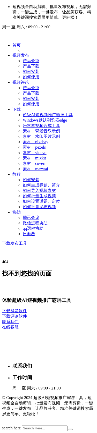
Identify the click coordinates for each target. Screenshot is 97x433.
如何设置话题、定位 (41, 201)
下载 (16, 109)
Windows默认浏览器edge (45, 120)
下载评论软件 (14, 316)
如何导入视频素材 (39, 190)
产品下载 (31, 66)
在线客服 (10, 327)
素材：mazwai (35, 169)
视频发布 (20, 55)
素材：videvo (35, 152)
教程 (16, 174)
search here (11, 428)
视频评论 (20, 82)
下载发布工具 (14, 243)
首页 (16, 45)
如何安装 (31, 71)
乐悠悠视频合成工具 (41, 125)
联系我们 (10, 321)
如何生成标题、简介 (41, 185)
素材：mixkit (34, 158)
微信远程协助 (35, 223)
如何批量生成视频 (39, 196)
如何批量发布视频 (39, 207)
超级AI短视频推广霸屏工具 (48, 115)
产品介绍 (31, 60)
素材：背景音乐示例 (41, 131)
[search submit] (71, 429)
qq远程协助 (33, 228)
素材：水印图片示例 (41, 136)
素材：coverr (34, 163)
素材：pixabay (35, 142)
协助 (16, 212)
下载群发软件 (14, 311)
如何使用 (31, 77)
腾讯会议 (31, 217)
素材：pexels (34, 147)
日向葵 (29, 234)
